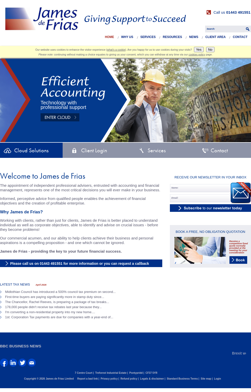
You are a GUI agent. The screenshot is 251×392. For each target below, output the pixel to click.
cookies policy (197, 54)
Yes (199, 49)
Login (217, 378)
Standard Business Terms (182, 378)
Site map (206, 378)
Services (148, 37)
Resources (172, 37)
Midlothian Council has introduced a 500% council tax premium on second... (60, 292)
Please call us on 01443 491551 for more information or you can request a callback (79, 264)
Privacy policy (109, 378)
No (210, 49)
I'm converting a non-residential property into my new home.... (50, 312)
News (193, 37)
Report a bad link (87, 378)
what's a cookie (116, 49)
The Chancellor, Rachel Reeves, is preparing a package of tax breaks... (57, 302)
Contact (240, 37)
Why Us (127, 37)
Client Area (215, 37)
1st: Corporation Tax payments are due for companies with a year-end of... (59, 317)
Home (109, 37)
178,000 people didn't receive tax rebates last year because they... (53, 307)
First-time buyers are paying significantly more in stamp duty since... (54, 297)
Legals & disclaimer (152, 378)
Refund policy (128, 378)
